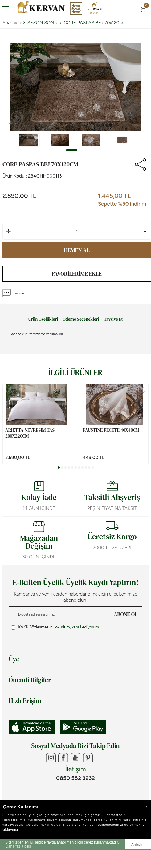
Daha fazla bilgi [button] (18, 846)
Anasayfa (11, 23)
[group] (75, 87)
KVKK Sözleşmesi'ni (35, 627)
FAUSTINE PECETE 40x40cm (111, 430)
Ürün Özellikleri (43, 319)
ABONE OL (125, 614)
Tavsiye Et (16, 293)
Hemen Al (77, 250)
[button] (71, 150)
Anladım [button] (138, 844)
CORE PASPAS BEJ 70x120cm (94, 23)
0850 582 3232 (75, 778)
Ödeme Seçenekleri (81, 319)
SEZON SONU (42, 23)
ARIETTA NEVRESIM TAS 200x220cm (30, 433)
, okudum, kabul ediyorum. (55, 627)
